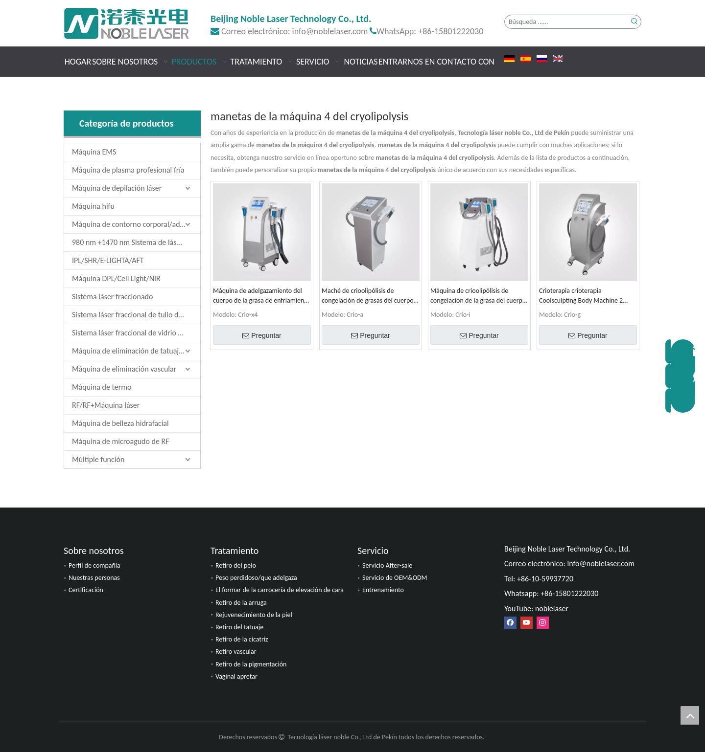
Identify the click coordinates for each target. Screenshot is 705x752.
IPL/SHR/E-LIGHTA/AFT (108, 260)
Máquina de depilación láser (117, 188)
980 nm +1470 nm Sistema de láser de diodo (136, 242)
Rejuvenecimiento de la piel (253, 615)
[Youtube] (526, 623)
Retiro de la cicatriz (241, 639)
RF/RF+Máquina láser (106, 405)
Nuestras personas (94, 578)
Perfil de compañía (94, 565)
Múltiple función (98, 459)
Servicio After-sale (387, 565)
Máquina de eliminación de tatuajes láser (136, 350)
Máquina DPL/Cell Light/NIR (116, 278)
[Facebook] (510, 623)
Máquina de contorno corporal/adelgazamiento (136, 224)
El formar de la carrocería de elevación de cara (279, 590)
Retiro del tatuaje (239, 627)
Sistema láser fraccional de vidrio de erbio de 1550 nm (136, 332)
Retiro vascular (236, 651)
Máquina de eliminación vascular (124, 369)
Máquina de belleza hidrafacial (120, 423)
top (690, 715)
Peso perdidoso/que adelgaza (256, 578)
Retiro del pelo (235, 565)
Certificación (86, 590)
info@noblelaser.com (330, 31)
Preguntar (261, 335)
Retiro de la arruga (241, 602)
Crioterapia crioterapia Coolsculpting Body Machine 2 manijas (581, 296)
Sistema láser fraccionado (112, 296)
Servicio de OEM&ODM (394, 578)
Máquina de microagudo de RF (120, 441)
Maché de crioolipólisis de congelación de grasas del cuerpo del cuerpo (368, 296)
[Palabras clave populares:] (634, 21)
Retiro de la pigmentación (250, 664)
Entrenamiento (383, 590)
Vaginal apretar (236, 676)
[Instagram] (543, 623)
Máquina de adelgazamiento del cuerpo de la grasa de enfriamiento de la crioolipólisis (261, 296)
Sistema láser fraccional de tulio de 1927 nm (136, 314)
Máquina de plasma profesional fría (128, 170)
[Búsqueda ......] (566, 21)
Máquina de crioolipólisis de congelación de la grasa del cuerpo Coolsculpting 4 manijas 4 (478, 296)
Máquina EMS (94, 151)
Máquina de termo (101, 387)
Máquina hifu (93, 206)
